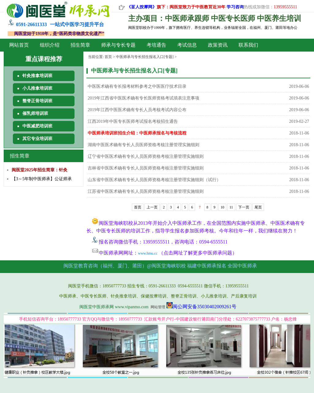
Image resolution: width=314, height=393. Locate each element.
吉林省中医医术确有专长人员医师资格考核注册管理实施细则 (146, 168)
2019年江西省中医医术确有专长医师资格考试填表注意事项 (143, 98)
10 (222, 207)
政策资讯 (218, 45)
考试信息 (187, 45)
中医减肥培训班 (37, 126)
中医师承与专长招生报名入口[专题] (145, 57)
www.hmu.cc (147, 253)
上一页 (152, 207)
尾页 (258, 207)
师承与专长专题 (118, 45)
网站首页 (19, 45)
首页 (108, 57)
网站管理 (158, 307)
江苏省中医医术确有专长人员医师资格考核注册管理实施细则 (146, 191)
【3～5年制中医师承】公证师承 (42, 179)
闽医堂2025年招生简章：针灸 (39, 170)
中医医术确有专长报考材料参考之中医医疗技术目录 (137, 86)
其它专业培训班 (37, 138)
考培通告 (156, 45)
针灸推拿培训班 (37, 75)
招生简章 (80, 45)
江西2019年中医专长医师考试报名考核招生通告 (133, 121)
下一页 (243, 207)
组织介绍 (49, 45)
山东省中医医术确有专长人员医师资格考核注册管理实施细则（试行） (154, 179)
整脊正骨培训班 (37, 101)
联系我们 (248, 45)
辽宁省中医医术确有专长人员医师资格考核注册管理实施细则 (146, 156)
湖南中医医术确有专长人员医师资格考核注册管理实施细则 (143, 144)
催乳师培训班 (35, 113)
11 (231, 207)
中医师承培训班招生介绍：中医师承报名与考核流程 (137, 133)
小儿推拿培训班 (37, 88)
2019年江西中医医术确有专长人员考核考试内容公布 (137, 109)
